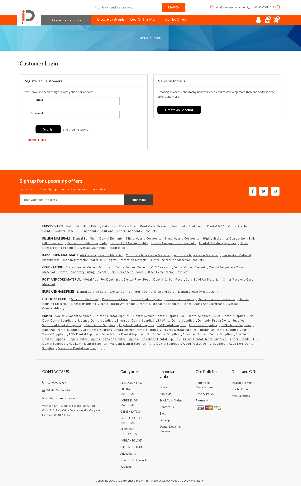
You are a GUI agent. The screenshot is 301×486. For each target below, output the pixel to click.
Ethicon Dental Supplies (120, 339)
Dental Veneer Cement (131, 267)
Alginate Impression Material (101, 255)
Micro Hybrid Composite (144, 238)
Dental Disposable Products (158, 303)
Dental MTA (216, 226)
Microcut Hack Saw (84, 299)
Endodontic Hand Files (81, 226)
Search (174, 7)
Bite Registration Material (82, 259)
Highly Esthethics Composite (224, 238)
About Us (165, 394)
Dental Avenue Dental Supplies (155, 316)
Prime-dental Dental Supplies (205, 339)
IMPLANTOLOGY (131, 440)
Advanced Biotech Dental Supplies (207, 334)
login (157, 38)
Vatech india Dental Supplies (123, 334)
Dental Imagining (83, 303)
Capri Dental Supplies (84, 339)
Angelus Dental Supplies (136, 325)
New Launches (241, 395)
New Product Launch (133, 460)
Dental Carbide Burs (92, 291)
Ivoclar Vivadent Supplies (72, 316)
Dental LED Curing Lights (129, 243)
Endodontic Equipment (187, 226)
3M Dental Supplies (171, 325)
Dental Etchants (111, 238)
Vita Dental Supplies (164, 343)
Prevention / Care (115, 299)
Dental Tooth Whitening (117, 303)
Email (40, 99)
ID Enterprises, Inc (128, 480)
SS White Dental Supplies (176, 320)
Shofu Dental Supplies (163, 334)
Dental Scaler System (146, 299)
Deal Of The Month (145, 19)
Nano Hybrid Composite (182, 238)
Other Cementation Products (168, 272)
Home (144, 38)
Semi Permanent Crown (126, 272)
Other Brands (240, 339)
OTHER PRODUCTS (133, 447)
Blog (163, 413)
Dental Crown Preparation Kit (200, 291)
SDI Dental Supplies (195, 316)
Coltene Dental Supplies (112, 316)
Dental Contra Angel (125, 291)
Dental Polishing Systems (217, 243)
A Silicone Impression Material (196, 255)
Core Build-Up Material (203, 279)
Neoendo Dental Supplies (95, 320)
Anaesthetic (128, 453)
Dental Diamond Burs (158, 291)
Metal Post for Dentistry (101, 279)
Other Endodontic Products (137, 231)
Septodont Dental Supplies (61, 325)
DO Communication (193, 480)
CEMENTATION (130, 411)
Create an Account (179, 110)
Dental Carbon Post (167, 279)
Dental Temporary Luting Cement (82, 272)
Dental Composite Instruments (173, 243)
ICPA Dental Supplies (236, 325)
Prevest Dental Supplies (179, 329)
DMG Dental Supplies (229, 316)
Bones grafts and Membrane (203, 303)
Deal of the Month (243, 382)
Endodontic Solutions (97, 231)
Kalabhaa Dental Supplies (60, 329)
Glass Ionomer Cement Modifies (88, 267)
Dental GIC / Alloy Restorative (102, 247)
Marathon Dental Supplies (77, 348)
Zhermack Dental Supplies (135, 320)
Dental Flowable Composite (87, 243)
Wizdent (125, 466)
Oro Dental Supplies (97, 329)
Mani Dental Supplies (99, 325)
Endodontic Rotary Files (119, 226)
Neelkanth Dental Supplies (88, 343)
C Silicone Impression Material (148, 255)
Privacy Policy (205, 394)
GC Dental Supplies (203, 325)
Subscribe (139, 199)
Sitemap (165, 420)
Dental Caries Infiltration (216, 299)
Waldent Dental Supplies (128, 343)
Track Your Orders (171, 400)
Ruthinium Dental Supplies (219, 329)
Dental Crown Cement (189, 267)
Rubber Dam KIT (67, 231)
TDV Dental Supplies (84, 334)
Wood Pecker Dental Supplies (203, 343)
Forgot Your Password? (75, 129)
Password (37, 113)
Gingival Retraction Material (126, 259)
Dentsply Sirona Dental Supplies (221, 320)
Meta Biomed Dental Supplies (136, 329)
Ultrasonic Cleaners (180, 299)
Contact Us (167, 407)
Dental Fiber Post (137, 279)
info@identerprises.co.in (227, 7)
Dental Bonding (84, 238)
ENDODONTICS (131, 382)
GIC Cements (160, 267)
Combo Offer (240, 389)
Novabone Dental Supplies (160, 339)
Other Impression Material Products (177, 259)
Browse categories (66, 20)
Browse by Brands (110, 19)
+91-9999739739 (260, 7)
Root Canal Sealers (154, 226)
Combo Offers (176, 19)
